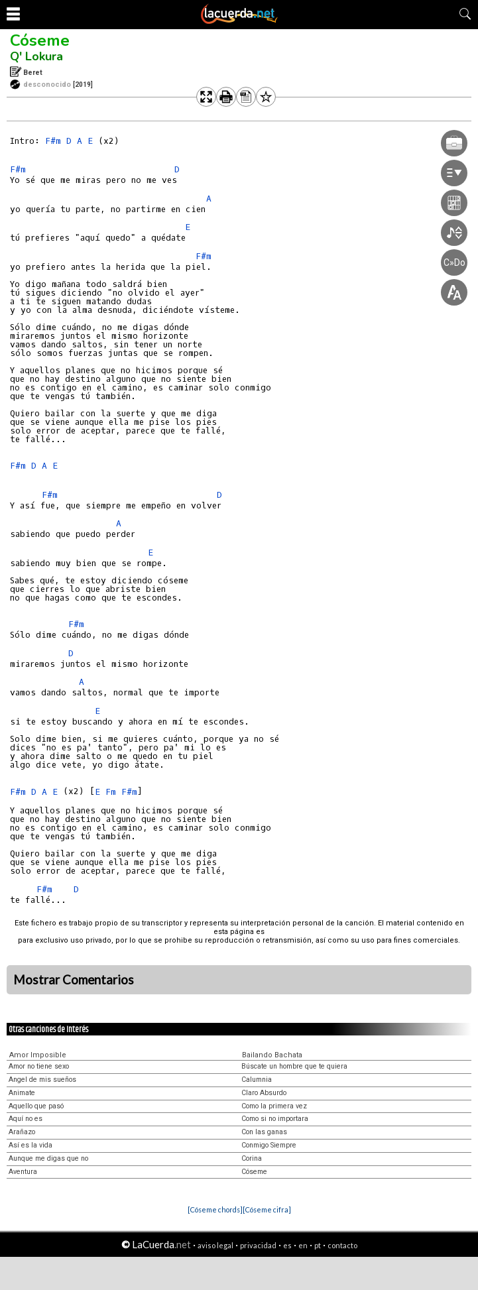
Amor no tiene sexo (39, 1066)
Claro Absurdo (263, 1092)
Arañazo (22, 1132)
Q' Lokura (36, 56)
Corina (251, 1158)
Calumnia (256, 1079)
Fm (110, 791)
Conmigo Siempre (268, 1145)
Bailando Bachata (272, 1055)
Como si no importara (274, 1118)
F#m (53, 141)
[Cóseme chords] (215, 1209)
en (303, 1245)
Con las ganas (264, 1132)
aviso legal (215, 1245)
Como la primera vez (274, 1106)
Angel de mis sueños (42, 1079)
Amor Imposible (37, 1055)
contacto (342, 1245)
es (287, 1245)
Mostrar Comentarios (73, 979)
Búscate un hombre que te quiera (294, 1066)
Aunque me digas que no (48, 1158)
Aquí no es (25, 1118)
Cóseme (40, 40)
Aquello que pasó (36, 1106)
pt (317, 1245)
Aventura (23, 1171)
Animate (22, 1092)
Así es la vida (30, 1145)
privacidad (258, 1245)
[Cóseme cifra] (267, 1209)
